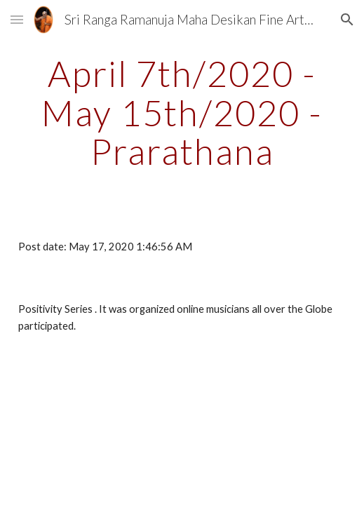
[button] (17, 19)
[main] (182, 112)
